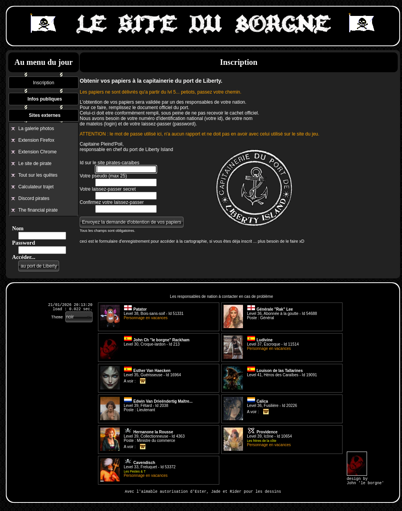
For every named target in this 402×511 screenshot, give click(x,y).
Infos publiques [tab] (45, 99)
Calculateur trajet (36, 186)
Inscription (43, 82)
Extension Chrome (37, 152)
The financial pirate (38, 210)
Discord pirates (33, 198)
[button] (38, 266)
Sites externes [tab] (44, 115)
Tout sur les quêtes (38, 175)
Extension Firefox (36, 140)
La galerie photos (36, 128)
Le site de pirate (34, 163)
